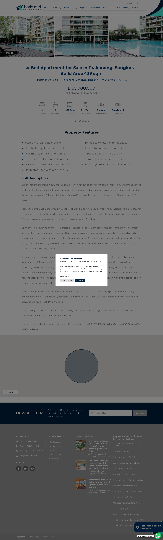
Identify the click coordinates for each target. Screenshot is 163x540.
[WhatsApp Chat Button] (158, 536)
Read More (64, 276)
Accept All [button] (79, 280)
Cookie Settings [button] (66, 280)
